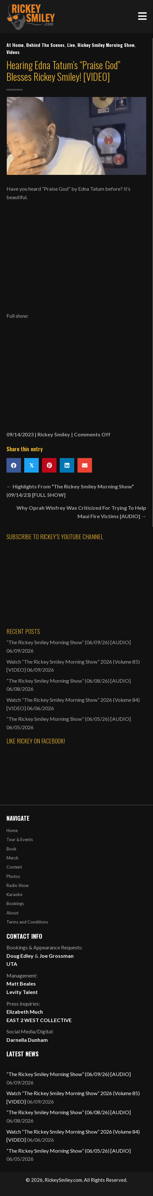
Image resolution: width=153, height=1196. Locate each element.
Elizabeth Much (24, 1012)
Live (71, 44)
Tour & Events (19, 839)
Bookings (15, 903)
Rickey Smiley (53, 434)
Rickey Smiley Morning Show (105, 44)
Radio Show (17, 885)
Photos (13, 876)
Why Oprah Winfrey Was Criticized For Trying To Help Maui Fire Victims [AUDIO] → (81, 512)
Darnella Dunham (27, 1040)
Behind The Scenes (45, 44)
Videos (13, 51)
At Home (15, 44)
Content (14, 867)
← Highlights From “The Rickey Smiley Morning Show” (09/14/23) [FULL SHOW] (70, 490)
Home (12, 830)
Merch (12, 857)
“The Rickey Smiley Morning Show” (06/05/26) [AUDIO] (68, 719)
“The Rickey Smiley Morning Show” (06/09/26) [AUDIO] (68, 642)
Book (11, 848)
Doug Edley (20, 956)
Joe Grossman (56, 956)
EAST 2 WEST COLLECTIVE (39, 1020)
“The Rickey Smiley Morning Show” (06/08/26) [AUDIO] (68, 681)
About (12, 912)
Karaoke (14, 894)
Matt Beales (21, 983)
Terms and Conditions (27, 921)
